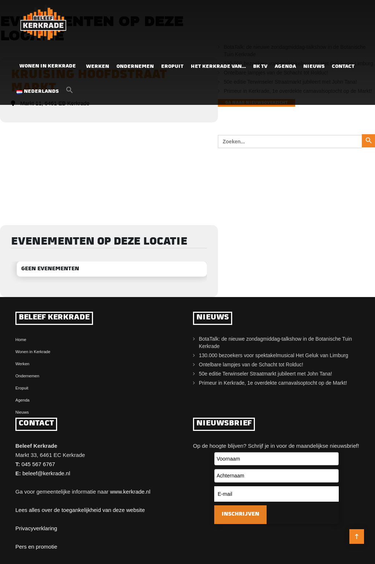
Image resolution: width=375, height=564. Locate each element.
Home (20, 339)
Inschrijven (240, 514)
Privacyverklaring (36, 528)
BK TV (260, 66)
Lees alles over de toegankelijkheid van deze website (80, 510)
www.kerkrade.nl (130, 491)
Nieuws (313, 66)
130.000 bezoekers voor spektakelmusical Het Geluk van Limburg (273, 355)
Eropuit (172, 66)
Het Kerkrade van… (218, 66)
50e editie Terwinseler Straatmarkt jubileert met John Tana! (265, 374)
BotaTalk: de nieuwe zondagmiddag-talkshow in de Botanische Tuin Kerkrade (275, 342)
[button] (69, 92)
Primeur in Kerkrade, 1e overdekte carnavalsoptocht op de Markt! (273, 383)
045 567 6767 (38, 464)
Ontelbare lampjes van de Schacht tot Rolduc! (251, 364)
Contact (343, 66)
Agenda (285, 66)
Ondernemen (135, 66)
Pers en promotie (36, 546)
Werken (97, 66)
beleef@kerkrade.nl (46, 473)
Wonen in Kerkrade (47, 66)
